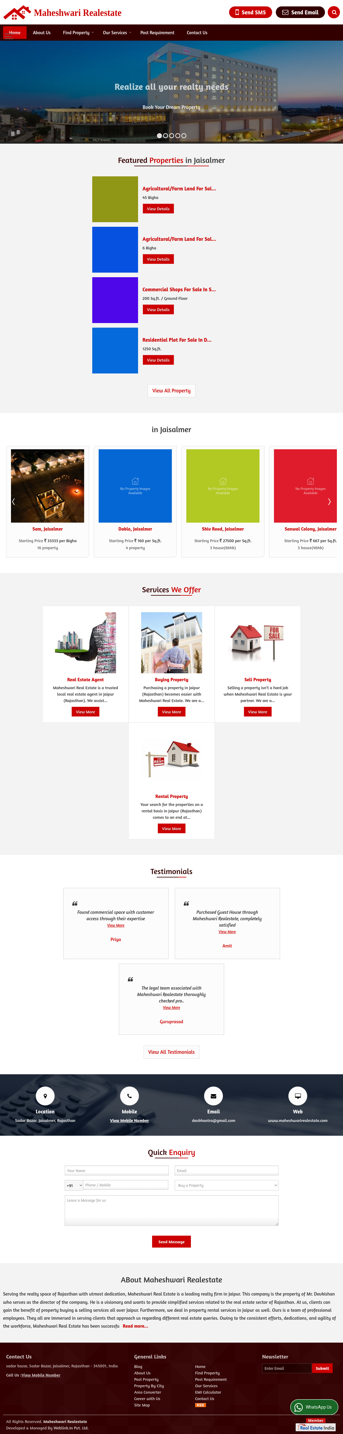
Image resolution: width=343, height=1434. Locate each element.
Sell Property (257, 679)
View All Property (171, 391)
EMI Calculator (208, 1392)
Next (329, 501)
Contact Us (197, 32)
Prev (14, 501)
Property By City (149, 1385)
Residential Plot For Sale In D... (177, 340)
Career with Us (147, 1398)
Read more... (135, 1326)
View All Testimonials (171, 1052)
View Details (158, 208)
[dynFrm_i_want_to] (227, 1185)
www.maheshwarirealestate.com (298, 1120)
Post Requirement (157, 32)
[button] (129, 1120)
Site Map (142, 1404)
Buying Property (171, 679)
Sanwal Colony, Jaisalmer (311, 529)
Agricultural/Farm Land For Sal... (179, 189)
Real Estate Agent (85, 679)
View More (85, 711)
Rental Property (171, 796)
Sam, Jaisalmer (47, 529)
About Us (42, 32)
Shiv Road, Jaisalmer (223, 529)
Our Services (117, 32)
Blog (138, 1366)
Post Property (146, 1379)
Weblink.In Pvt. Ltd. (71, 1427)
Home (14, 32)
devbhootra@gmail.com (213, 1120)
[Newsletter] (287, 1368)
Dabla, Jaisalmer (135, 529)
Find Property (78, 32)
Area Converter (147, 1392)
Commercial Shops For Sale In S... (179, 289)
